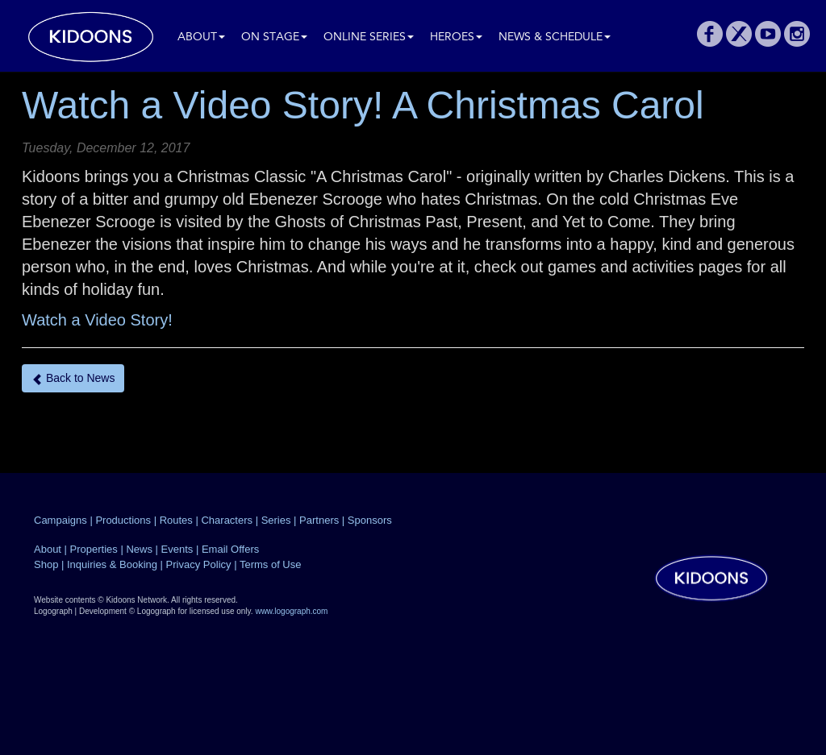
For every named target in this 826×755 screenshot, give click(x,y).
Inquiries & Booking (112, 564)
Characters (226, 520)
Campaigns (60, 520)
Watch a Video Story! (97, 320)
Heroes (456, 37)
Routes (176, 520)
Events (177, 549)
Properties (94, 549)
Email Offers (230, 549)
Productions (123, 520)
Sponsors (370, 520)
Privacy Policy (199, 564)
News (139, 549)
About (201, 37)
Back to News (73, 378)
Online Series (368, 37)
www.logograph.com (291, 611)
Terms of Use (271, 564)
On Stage (274, 37)
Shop (46, 564)
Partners (319, 520)
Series (276, 520)
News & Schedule (555, 37)
